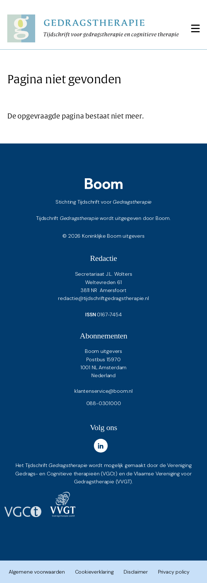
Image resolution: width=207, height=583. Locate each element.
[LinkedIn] (101, 446)
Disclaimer (136, 572)
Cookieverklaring (94, 572)
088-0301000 (103, 403)
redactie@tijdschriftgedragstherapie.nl (103, 298)
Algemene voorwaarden (37, 572)
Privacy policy (174, 572)
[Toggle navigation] (195, 28)
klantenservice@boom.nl (103, 391)
